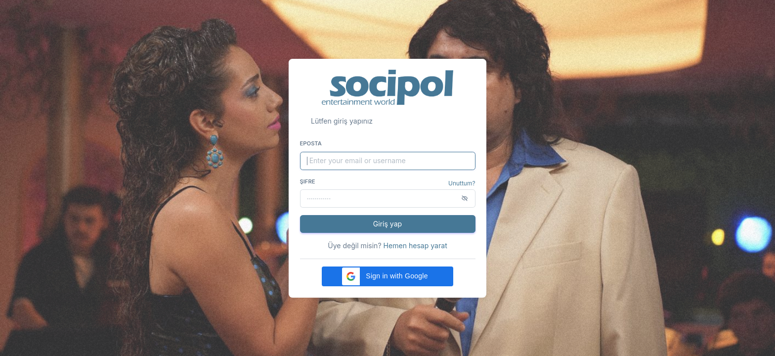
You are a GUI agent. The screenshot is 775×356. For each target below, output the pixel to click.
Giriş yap (387, 224)
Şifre (307, 181)
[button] (387, 276)
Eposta (311, 143)
